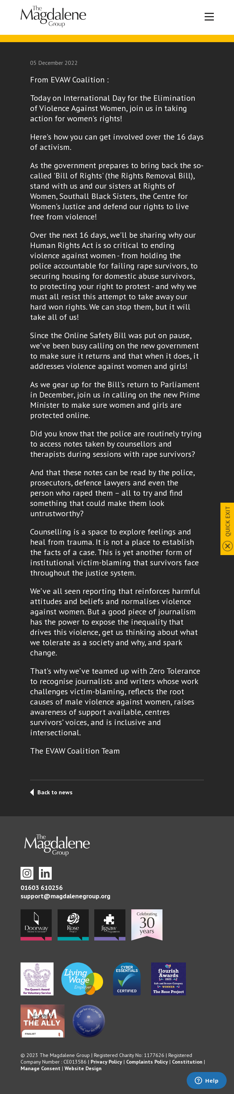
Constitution (187, 1061)
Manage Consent (41, 1068)
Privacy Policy (106, 1061)
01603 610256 (42, 887)
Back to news (55, 792)
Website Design (83, 1068)
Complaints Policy (147, 1061)
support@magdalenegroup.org (65, 896)
